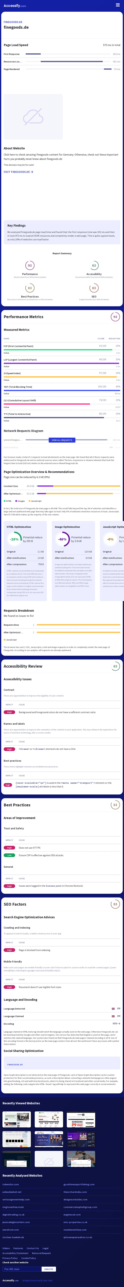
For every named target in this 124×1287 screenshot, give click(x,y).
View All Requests (62, 440)
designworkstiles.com (75, 1199)
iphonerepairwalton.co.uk (78, 1237)
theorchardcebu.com (75, 1191)
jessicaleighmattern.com (16, 1222)
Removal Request (41, 1253)
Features (18, 1248)
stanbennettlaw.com (75, 1229)
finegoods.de (13, 22)
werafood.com (10, 1229)
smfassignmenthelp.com (16, 1199)
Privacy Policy (10, 1258)
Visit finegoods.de (19, 172)
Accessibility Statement (15, 1253)
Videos (6, 1248)
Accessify (15, 5)
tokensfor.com (10, 1184)
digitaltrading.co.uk (13, 1214)
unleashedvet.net (11, 1191)
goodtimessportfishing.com (79, 1184)
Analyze (48, 1269)
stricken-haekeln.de (13, 1237)
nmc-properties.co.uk (75, 1222)
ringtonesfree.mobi (13, 1207)
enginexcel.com (72, 1214)
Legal (45, 1248)
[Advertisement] (62, 84)
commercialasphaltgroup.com (80, 1207)
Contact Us (33, 1248)
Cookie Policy (28, 1258)
